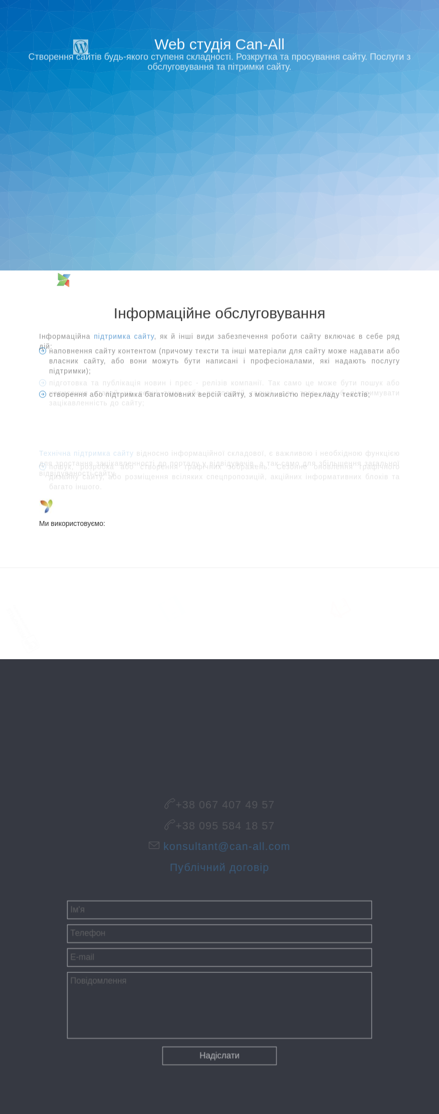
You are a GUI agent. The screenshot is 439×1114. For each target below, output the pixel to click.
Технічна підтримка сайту (86, 450)
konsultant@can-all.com (225, 847)
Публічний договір (219, 865)
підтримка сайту (124, 338)
